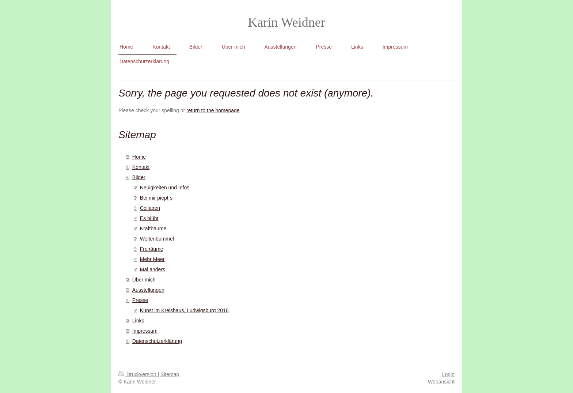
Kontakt (140, 167)
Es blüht (149, 218)
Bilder (138, 177)
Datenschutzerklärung (157, 341)
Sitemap (169, 374)
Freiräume (151, 249)
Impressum (145, 331)
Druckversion (138, 374)
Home (139, 157)
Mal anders (152, 269)
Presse (140, 300)
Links (138, 321)
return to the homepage (213, 110)
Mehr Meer (152, 259)
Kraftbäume (153, 228)
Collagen (150, 208)
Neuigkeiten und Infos (164, 187)
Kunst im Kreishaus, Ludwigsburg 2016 (184, 310)
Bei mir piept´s (156, 198)
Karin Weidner (286, 22)
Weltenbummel (157, 239)
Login (448, 374)
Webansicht (441, 382)
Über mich (144, 280)
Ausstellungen (148, 290)
